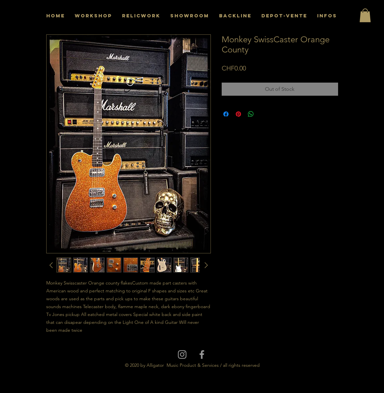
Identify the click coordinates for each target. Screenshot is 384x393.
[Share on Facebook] (226, 114)
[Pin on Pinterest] (238, 114)
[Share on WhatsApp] (251, 114)
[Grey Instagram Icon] (182, 354)
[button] (365, 15)
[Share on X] (263, 114)
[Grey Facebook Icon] (202, 354)
